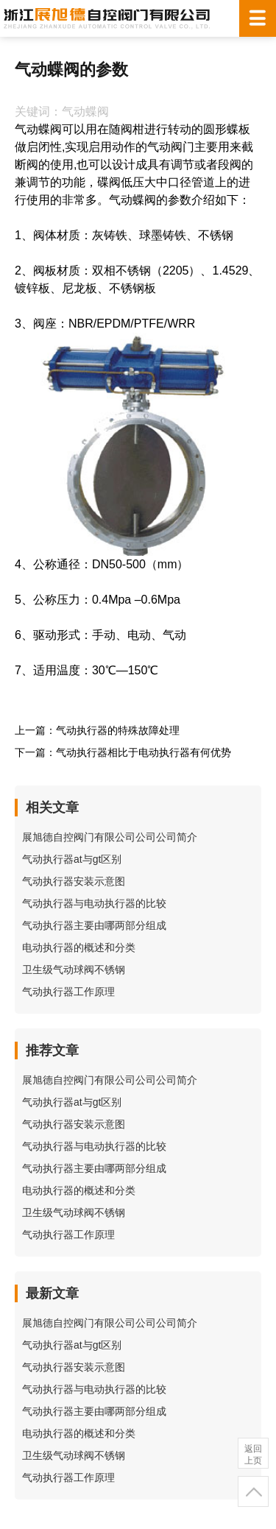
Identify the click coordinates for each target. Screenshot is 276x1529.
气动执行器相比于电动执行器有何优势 (143, 752)
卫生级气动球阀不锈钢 (73, 969)
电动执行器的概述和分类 (78, 947)
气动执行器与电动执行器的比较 (94, 903)
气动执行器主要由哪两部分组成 (94, 925)
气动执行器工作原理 (68, 991)
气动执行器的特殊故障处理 (118, 730)
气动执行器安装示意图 (73, 881)
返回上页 (253, 1455)
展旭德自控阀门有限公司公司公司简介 (109, 837)
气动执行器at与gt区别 (71, 859)
